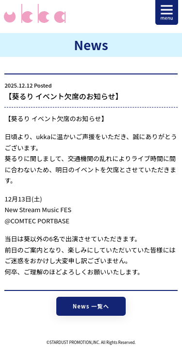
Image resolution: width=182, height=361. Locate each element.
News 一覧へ (91, 306)
